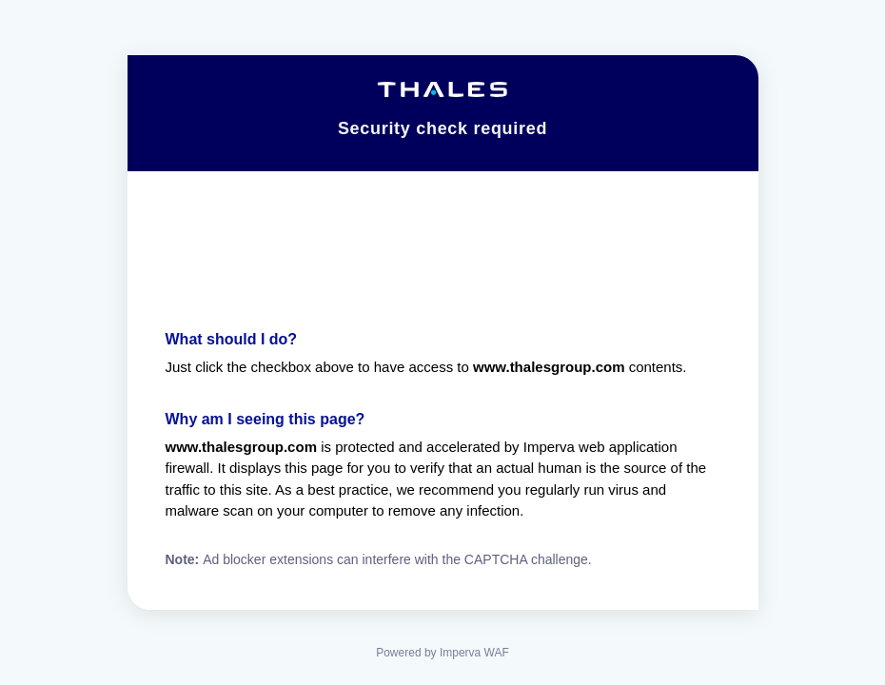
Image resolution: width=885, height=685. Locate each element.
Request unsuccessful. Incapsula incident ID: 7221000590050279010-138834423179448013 (442, 342)
